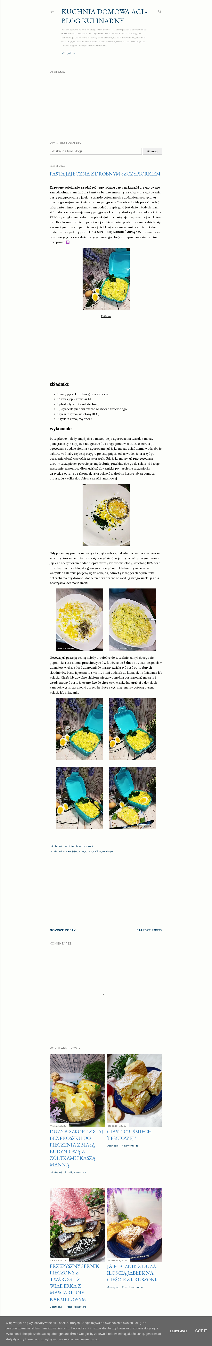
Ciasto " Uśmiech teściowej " (129, 1134)
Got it (201, 1331)
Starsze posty (149, 930)
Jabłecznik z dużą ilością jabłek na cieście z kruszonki (133, 1273)
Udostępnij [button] (56, 845)
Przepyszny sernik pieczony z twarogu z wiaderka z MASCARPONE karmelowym (74, 1283)
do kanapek (64, 851)
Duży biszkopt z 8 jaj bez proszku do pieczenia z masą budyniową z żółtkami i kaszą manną (76, 1148)
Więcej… (143, 53)
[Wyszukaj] (160, 11)
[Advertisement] (106, 104)
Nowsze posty (63, 930)
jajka (74, 851)
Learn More (178, 1331)
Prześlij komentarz (75, 1172)
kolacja (82, 851)
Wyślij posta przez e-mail (79, 845)
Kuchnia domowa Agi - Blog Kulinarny (104, 16)
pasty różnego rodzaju (100, 851)
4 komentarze (130, 1145)
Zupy (105, 53)
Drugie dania (87, 53)
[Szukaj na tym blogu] (96, 151)
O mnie (67, 53)
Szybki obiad (122, 53)
